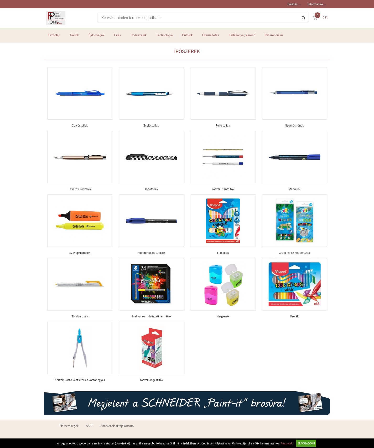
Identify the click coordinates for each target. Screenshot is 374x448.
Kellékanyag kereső (242, 35)
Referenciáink (274, 35)
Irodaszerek (139, 35)
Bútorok (187, 35)
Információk (315, 4)
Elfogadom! (306, 443)
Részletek (287, 443)
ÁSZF (89, 426)
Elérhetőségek (69, 426)
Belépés (292, 4)
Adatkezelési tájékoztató (117, 426)
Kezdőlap (54, 35)
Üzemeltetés (210, 35)
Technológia (164, 35)
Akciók (74, 35)
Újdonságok (96, 35)
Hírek (117, 35)
